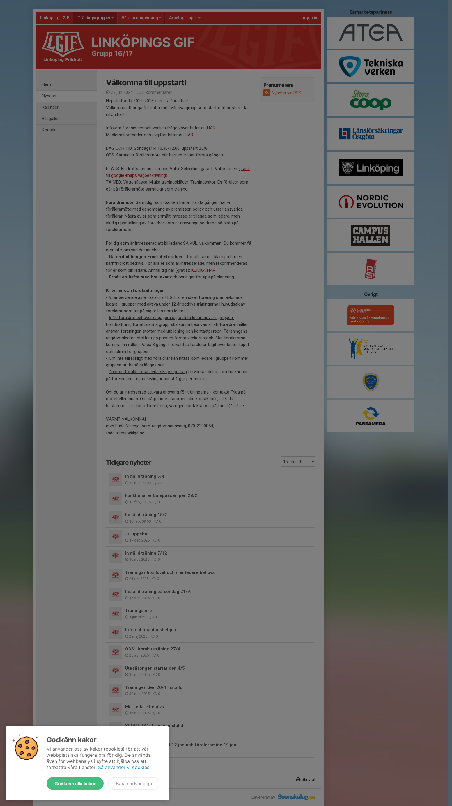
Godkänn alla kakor (75, 783)
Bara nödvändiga (134, 783)
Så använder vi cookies (123, 767)
